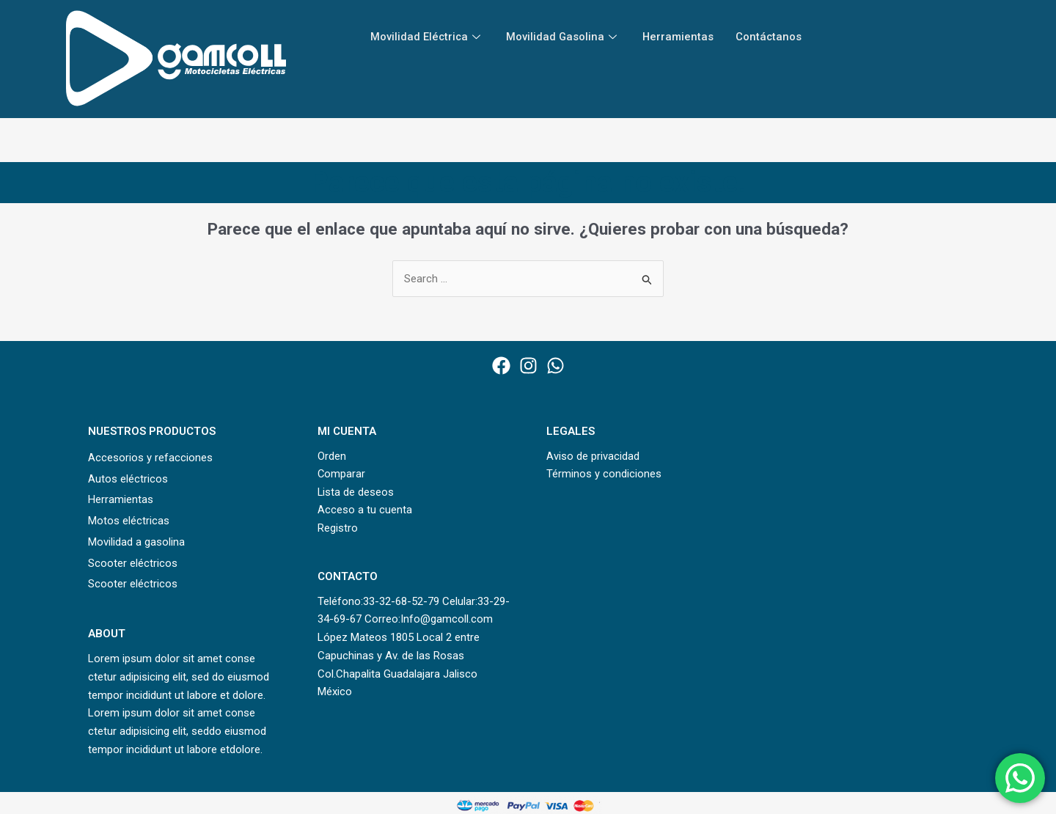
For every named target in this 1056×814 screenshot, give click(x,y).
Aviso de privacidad (592, 456)
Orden (332, 456)
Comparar (342, 474)
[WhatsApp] (555, 365)
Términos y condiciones (603, 474)
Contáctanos (771, 36)
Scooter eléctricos (132, 563)
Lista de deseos (356, 492)
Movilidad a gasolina (136, 542)
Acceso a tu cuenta (365, 510)
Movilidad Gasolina (565, 36)
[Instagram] (528, 365)
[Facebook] (501, 365)
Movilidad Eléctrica (427, 36)
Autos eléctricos (128, 478)
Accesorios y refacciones (150, 457)
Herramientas (680, 36)
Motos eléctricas (128, 520)
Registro (338, 528)
